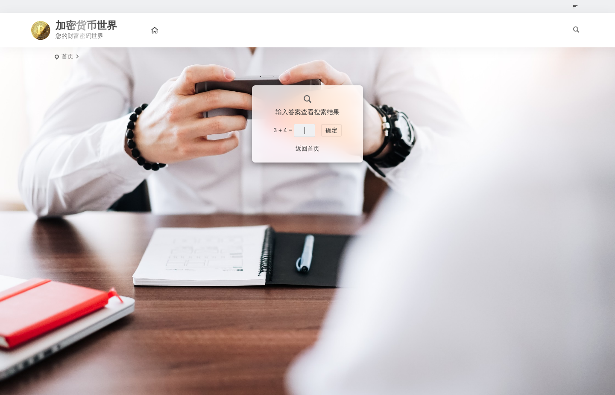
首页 (67, 56)
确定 (331, 130)
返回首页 (307, 148)
